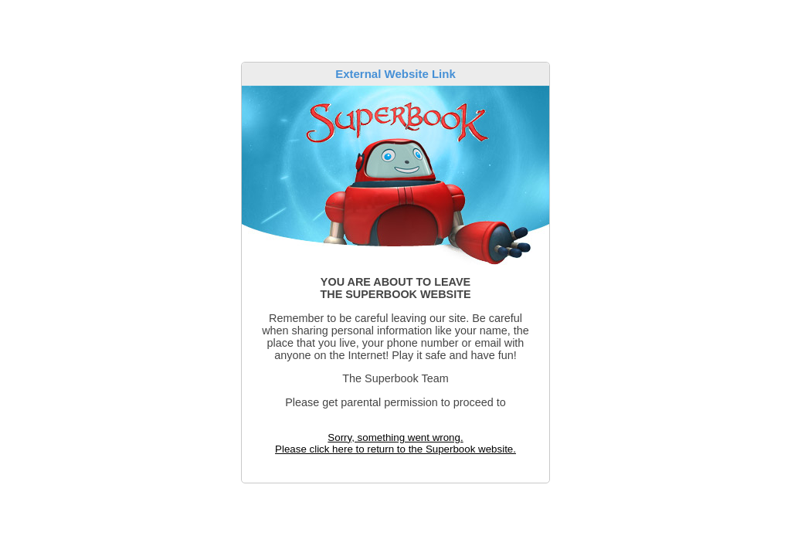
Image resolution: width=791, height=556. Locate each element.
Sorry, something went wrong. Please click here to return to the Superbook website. (395, 443)
